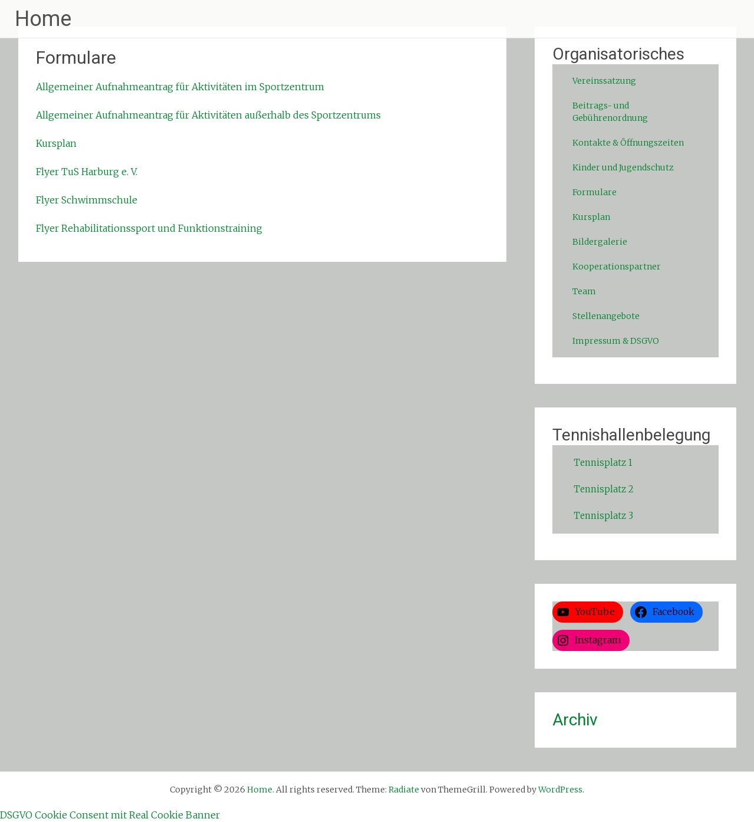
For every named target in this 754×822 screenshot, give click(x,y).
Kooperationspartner (616, 266)
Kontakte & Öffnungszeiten (628, 142)
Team (584, 291)
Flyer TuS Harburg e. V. (86, 171)
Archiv (575, 719)
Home (43, 18)
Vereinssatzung (604, 80)
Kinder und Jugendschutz (623, 167)
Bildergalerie (599, 241)
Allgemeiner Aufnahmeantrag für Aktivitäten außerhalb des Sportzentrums (208, 115)
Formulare (594, 192)
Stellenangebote (606, 316)
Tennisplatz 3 (603, 515)
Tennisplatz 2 (604, 489)
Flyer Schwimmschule (86, 200)
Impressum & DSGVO (615, 341)
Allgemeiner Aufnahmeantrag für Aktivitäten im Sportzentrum (180, 87)
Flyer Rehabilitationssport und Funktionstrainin (146, 228)
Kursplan (56, 143)
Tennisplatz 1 (603, 462)
